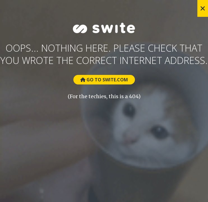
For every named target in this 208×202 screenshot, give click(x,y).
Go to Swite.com (104, 80)
